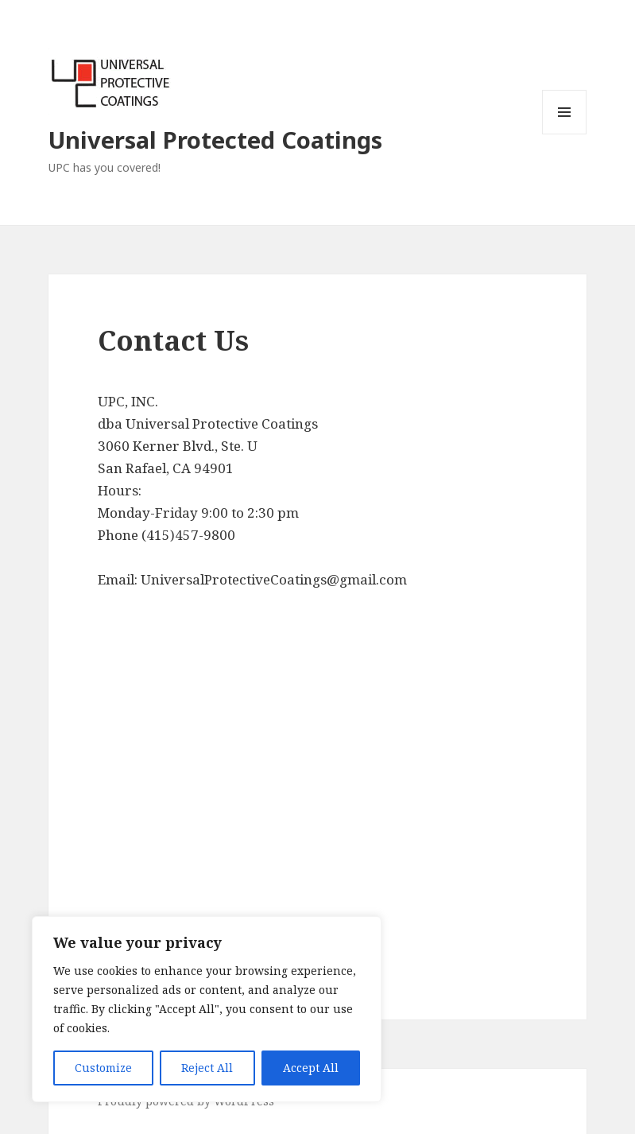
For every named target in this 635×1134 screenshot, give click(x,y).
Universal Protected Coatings (215, 139)
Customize (103, 1067)
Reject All (207, 1067)
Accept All (311, 1067)
